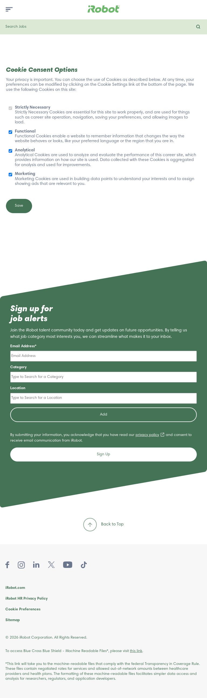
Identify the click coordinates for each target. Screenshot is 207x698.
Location (17, 388)
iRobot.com (15, 588)
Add (103, 415)
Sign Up (103, 454)
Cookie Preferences (22, 609)
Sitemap (12, 620)
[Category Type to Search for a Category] (103, 377)
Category (18, 367)
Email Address (22, 346)
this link (136, 651)
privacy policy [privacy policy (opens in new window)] (147, 435)
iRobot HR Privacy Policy (26, 599)
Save (19, 206)
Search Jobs (15, 27)
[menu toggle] (9, 10)
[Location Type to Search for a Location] (103, 398)
